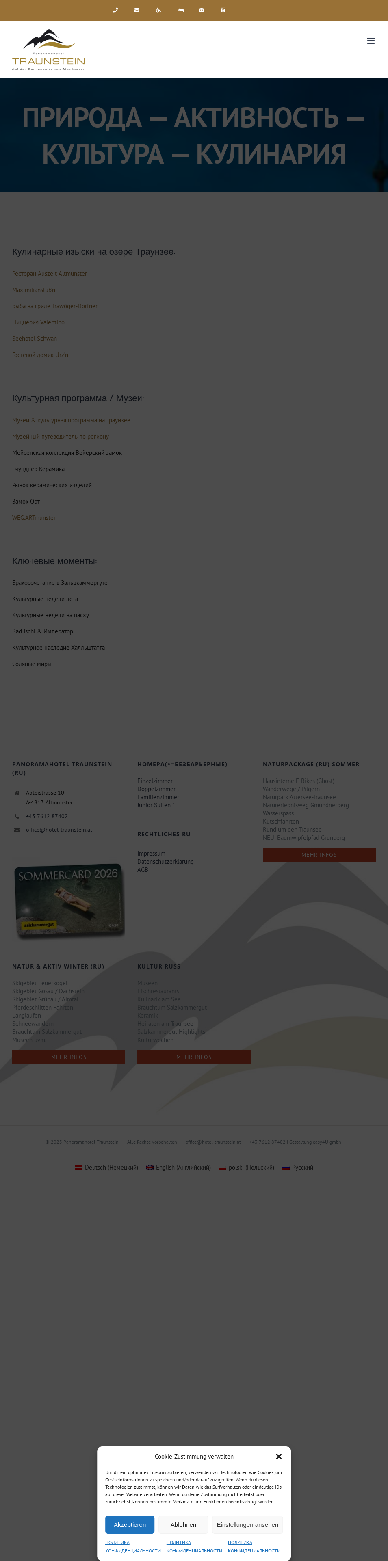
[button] (279, 1457)
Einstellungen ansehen (247, 1524)
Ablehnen (183, 1524)
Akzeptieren (130, 1524)
